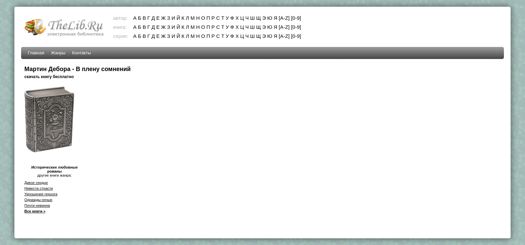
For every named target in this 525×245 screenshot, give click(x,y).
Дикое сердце (36, 183)
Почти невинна (37, 205)
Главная (36, 52)
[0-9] (296, 18)
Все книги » (35, 211)
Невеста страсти (38, 188)
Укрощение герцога (41, 194)
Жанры (58, 52)
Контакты (81, 52)
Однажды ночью (38, 200)
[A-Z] (284, 18)
